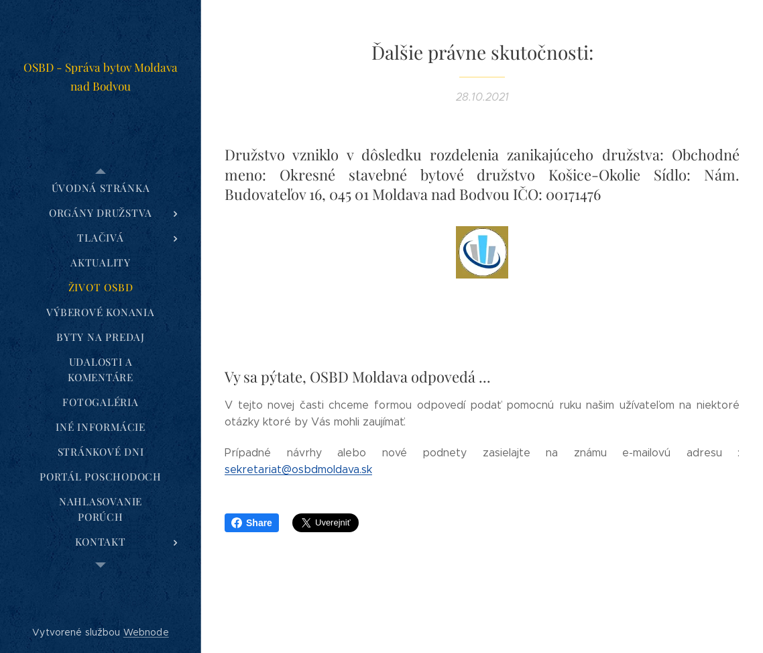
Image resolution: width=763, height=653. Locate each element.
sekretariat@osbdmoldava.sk (298, 469)
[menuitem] (100, 188)
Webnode (146, 632)
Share (251, 522)
